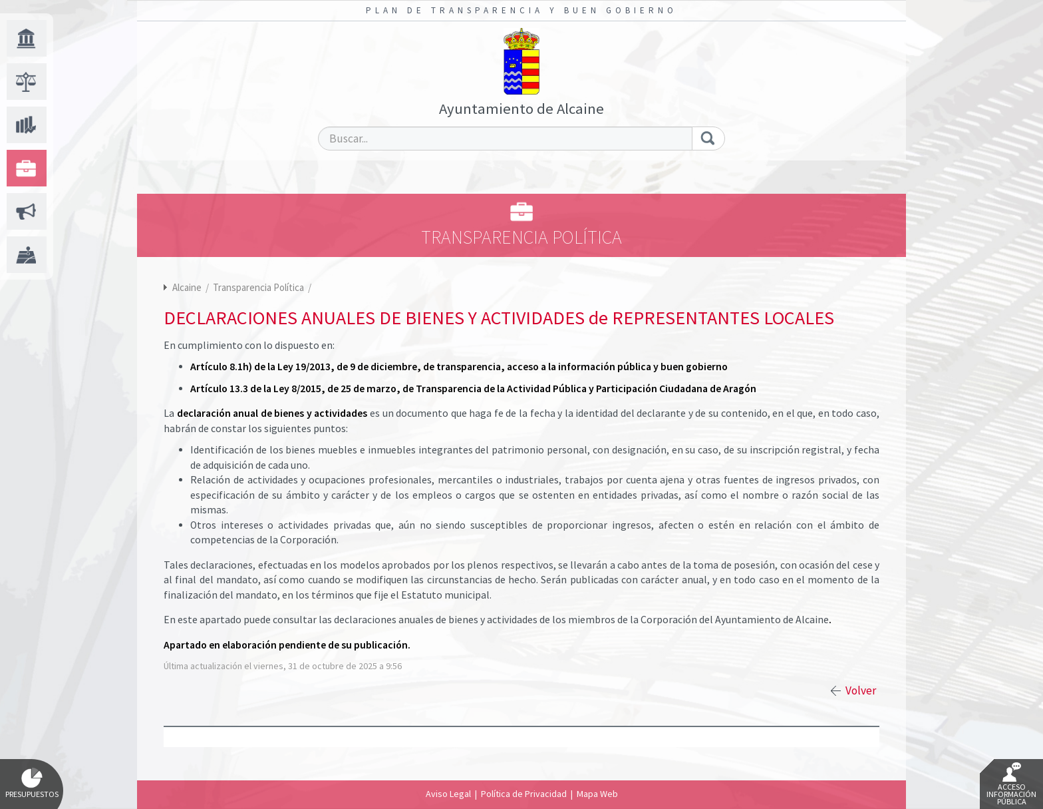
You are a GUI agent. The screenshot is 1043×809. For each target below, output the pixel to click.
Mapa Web (597, 794)
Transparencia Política (259, 287)
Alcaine (187, 287)
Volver (860, 690)
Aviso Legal (448, 794)
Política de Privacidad (524, 794)
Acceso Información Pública (1011, 784)
